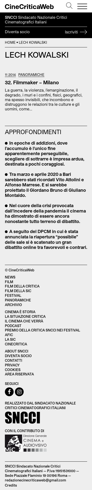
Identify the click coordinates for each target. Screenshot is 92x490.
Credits (11, 485)
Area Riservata (19, 374)
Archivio (13, 305)
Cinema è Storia (20, 312)
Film (9, 282)
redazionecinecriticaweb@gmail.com (35, 480)
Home (10, 42)
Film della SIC (18, 291)
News (10, 277)
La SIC (10, 339)
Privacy (12, 365)
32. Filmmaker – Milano (32, 82)
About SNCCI (16, 351)
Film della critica (22, 286)
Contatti (13, 360)
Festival (13, 295)
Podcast (13, 326)
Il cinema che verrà (24, 321)
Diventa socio (46, 32)
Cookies (12, 370)
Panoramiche (31, 75)
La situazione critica (25, 316)
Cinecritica (16, 344)
